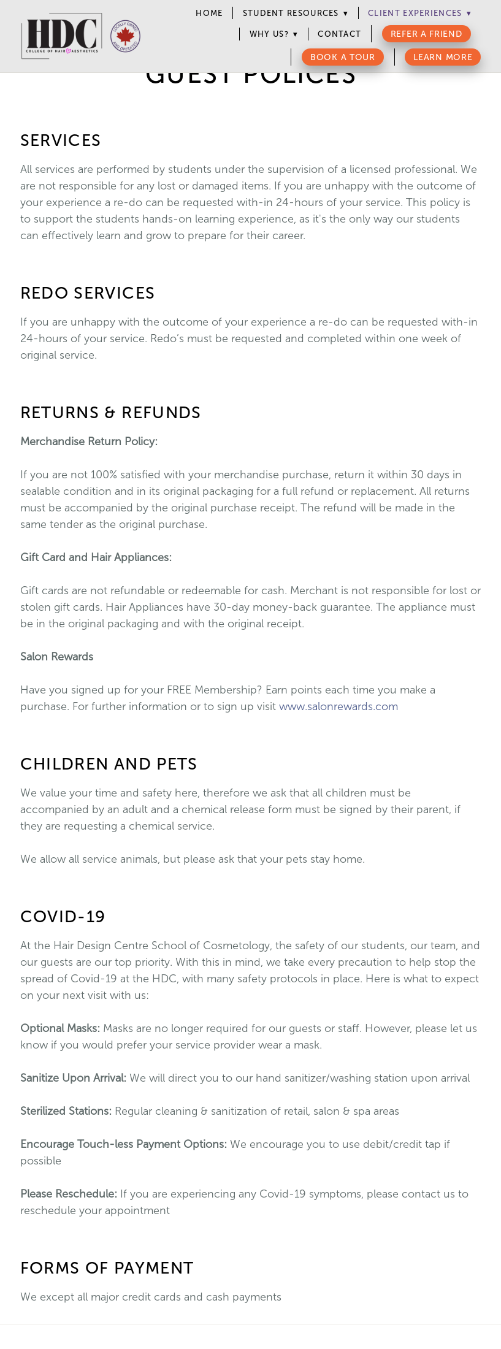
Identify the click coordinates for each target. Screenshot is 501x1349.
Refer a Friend (426, 34)
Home (209, 13)
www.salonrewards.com (338, 706)
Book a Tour (342, 57)
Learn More (442, 57)
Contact (339, 34)
